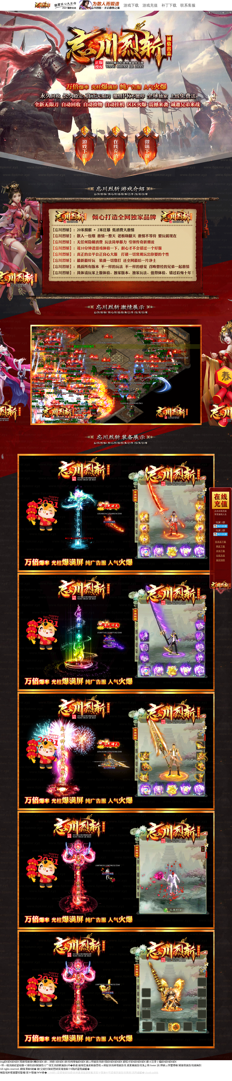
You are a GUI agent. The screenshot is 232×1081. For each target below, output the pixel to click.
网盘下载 (220, 546)
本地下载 (220, 551)
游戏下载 (131, 5)
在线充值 (220, 555)
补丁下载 (169, 5)
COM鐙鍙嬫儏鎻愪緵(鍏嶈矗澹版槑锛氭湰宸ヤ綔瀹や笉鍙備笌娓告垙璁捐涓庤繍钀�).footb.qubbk (102, 1072)
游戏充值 (150, 5)
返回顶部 (220, 560)
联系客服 (187, 5)
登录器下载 (220, 542)
